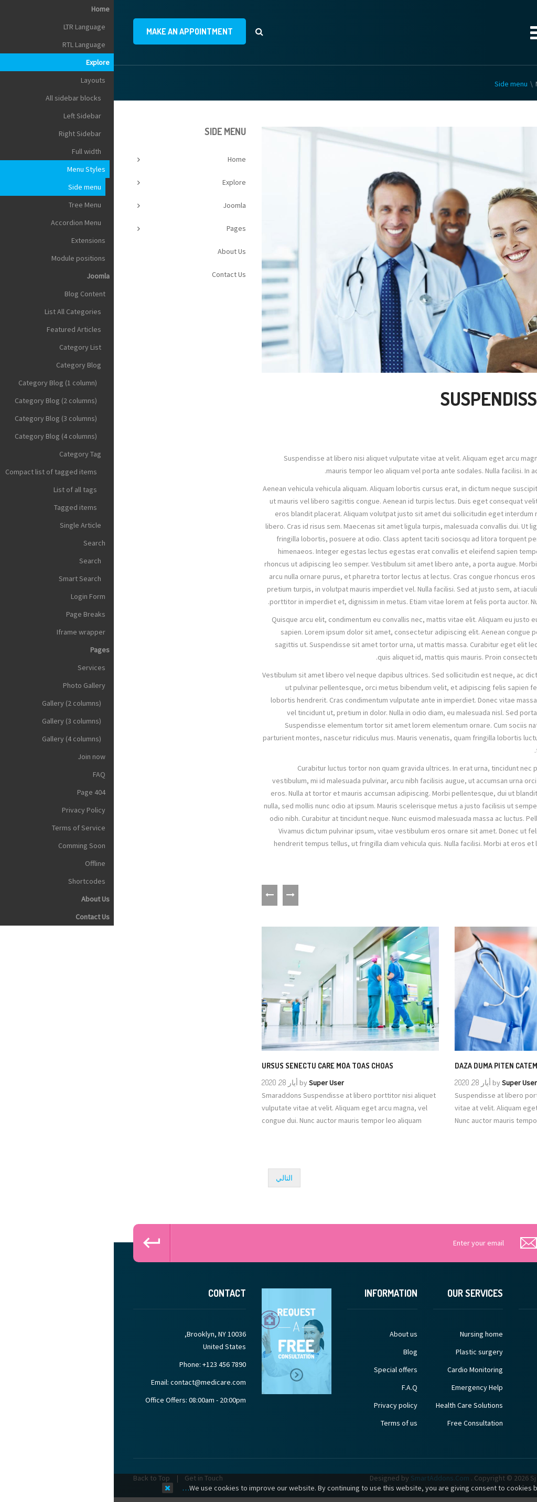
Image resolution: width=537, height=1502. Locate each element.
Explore (479, 86)
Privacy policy (282, 1407)
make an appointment (76, 32)
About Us (118, 253)
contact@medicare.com (94, 1384)
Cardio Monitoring (361, 1372)
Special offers (282, 1372)
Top (525, 184)
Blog (296, 1354)
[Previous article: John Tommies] (499, 1180)
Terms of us (285, 1425)
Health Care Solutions (355, 1407)
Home (508, 86)
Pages (122, 230)
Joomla (120, 207)
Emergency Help (363, 1390)
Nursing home (367, 1336)
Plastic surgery (365, 1354)
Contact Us (115, 276)
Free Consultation (361, 1425)
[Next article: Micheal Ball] (170, 1180)
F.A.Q (296, 1390)
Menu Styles (441, 86)
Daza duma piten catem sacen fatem (405, 1067)
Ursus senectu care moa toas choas (214, 1067)
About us (290, 1336)
